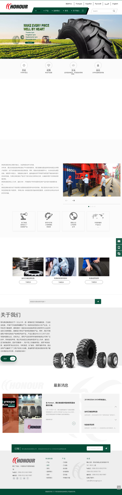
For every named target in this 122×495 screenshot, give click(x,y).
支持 (48, 475)
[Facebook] (14, 478)
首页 (38, 11)
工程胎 (65, 462)
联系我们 (49, 478)
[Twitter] (20, 478)
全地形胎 (66, 471)
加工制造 (24, 223)
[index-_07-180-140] (93, 267)
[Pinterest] (27, 478)
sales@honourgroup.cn (94, 481)
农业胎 (65, 468)
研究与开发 (48, 223)
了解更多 (28, 282)
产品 (46, 11)
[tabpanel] (91, 180)
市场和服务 (98, 223)
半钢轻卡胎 (66, 478)
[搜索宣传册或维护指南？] (61, 301)
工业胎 (65, 465)
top (119, 487)
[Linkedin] (17, 478)
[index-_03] (28, 267)
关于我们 (76, 11)
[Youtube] (24, 478)
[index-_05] (61, 267)
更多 (5, 359)
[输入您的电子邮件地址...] (94, 448)
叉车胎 (65, 475)
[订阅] (98, 301)
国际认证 (73, 223)
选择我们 (56, 11)
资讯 (66, 11)
